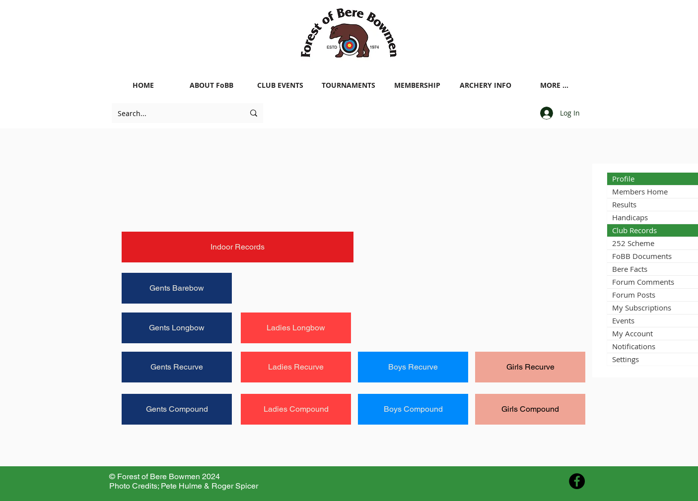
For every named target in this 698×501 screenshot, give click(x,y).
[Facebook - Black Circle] (577, 481)
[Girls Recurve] (530, 367)
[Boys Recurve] (413, 367)
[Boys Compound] (413, 409)
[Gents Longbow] (177, 328)
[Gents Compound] (177, 409)
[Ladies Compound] (296, 409)
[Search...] (173, 113)
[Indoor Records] (237, 247)
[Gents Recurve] (177, 367)
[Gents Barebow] (177, 288)
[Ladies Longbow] (296, 328)
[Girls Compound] (530, 409)
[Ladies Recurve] (296, 367)
